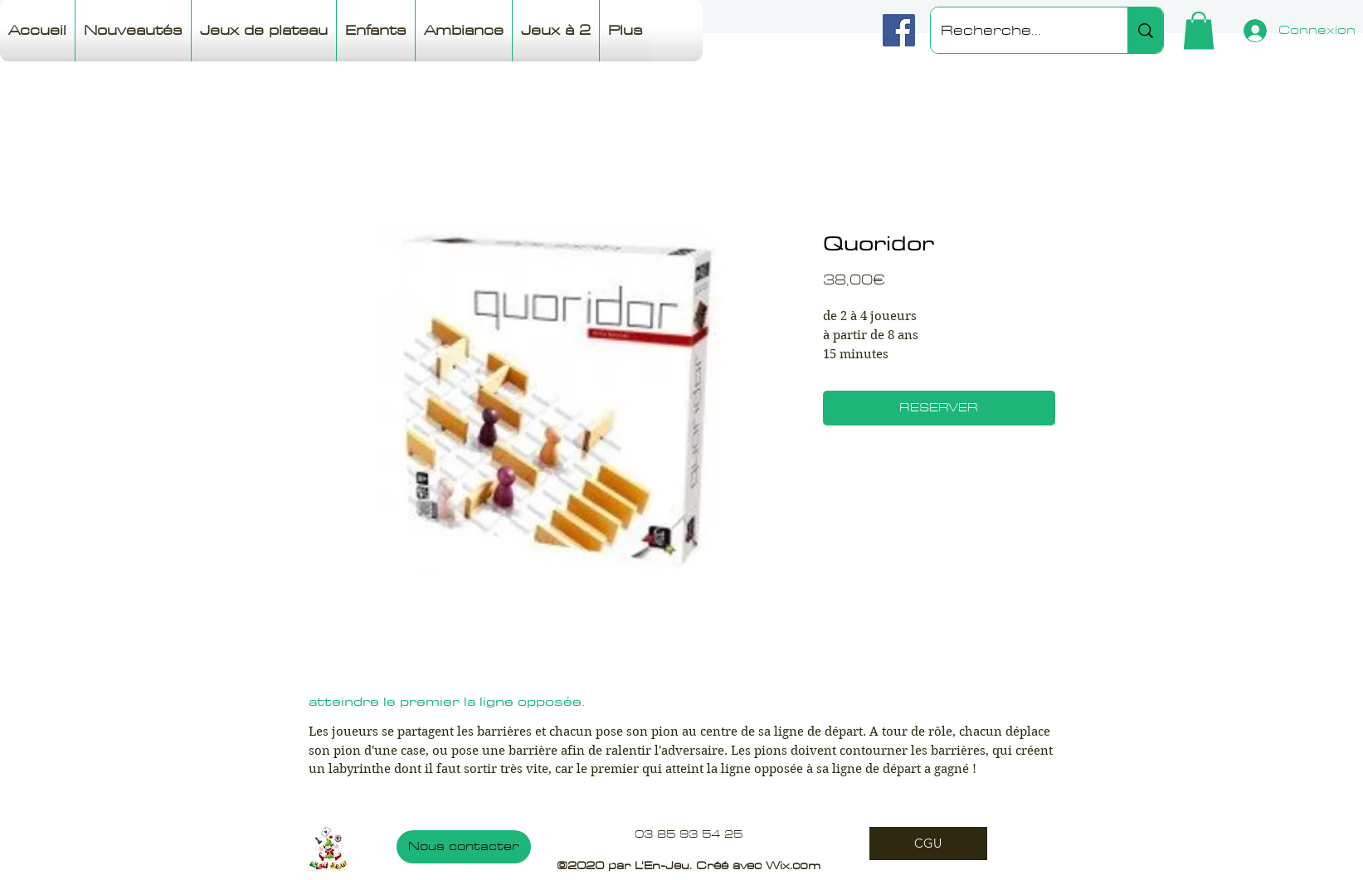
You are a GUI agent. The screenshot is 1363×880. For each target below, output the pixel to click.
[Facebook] (899, 30)
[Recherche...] (1017, 30)
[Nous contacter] (464, 846)
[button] (1199, 30)
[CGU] (928, 843)
